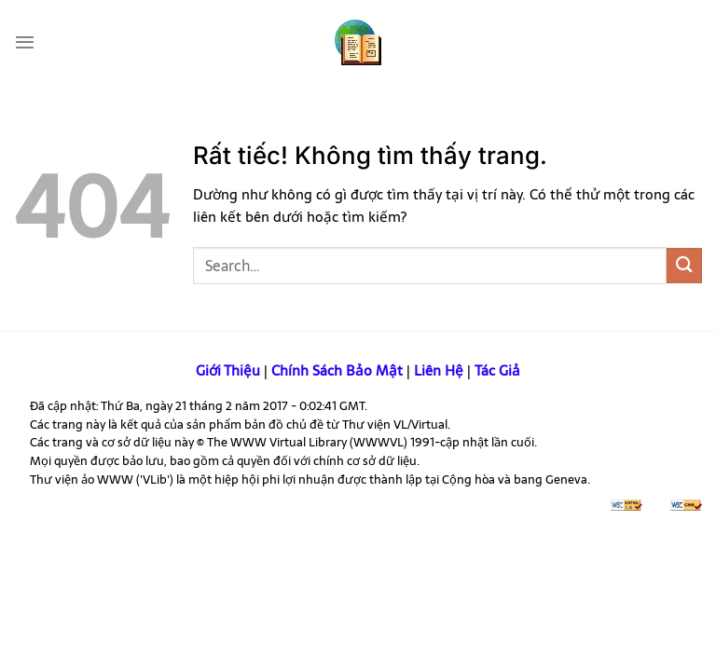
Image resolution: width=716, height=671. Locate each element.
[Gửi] (684, 265)
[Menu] (24, 42)
